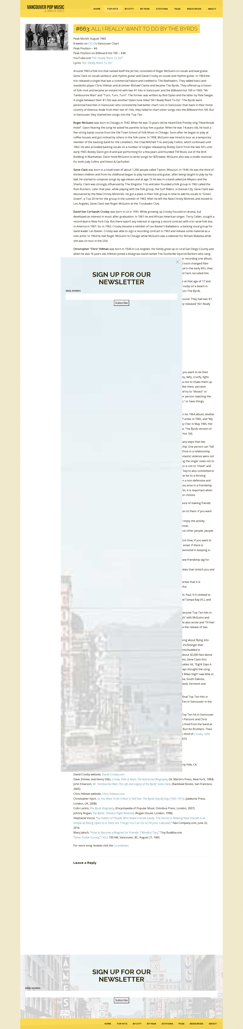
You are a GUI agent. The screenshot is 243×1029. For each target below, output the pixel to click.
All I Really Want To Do (107, 58)
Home (96, 8)
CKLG (91, 43)
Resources (194, 8)
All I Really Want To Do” (98, 63)
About (212, 8)
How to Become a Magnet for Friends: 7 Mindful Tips (124, 832)
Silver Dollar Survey (86, 837)
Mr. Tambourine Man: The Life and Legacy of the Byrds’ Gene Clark (131, 784)
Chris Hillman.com (113, 794)
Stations (162, 8)
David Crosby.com (113, 774)
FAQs (177, 8)
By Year (145, 8)
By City (129, 8)
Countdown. (121, 845)
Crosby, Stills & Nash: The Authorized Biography (139, 779)
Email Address (32, 988)
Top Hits (112, 8)
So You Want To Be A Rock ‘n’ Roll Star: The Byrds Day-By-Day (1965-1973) (140, 798)
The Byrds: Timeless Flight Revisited (113, 813)
